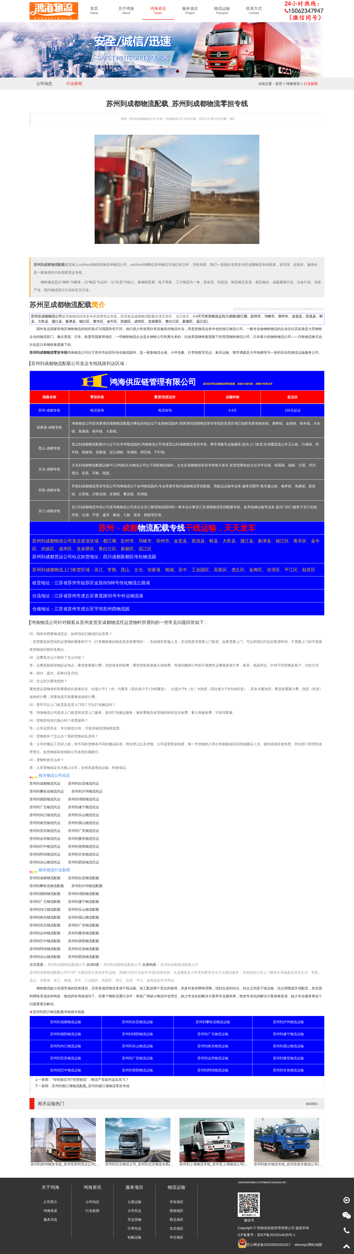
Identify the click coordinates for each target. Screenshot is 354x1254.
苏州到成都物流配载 (45, 878)
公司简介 (50, 1202)
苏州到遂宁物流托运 (83, 807)
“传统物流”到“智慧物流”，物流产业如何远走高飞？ (90, 1079)
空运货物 (134, 1220)
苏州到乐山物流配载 (83, 909)
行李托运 (134, 1228)
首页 (278, 84)
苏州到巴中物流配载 (45, 941)
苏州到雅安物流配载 (83, 933)
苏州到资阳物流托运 (83, 846)
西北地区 (176, 1220)
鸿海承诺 (50, 1211)
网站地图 (315, 1245)
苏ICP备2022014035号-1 (276, 1235)
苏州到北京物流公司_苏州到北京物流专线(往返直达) (145, 1164)
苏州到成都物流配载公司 (67, 965)
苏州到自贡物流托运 (83, 783)
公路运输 (134, 1202)
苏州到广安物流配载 (83, 925)
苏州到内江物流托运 (45, 815)
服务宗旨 (50, 1220)
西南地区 (176, 1211)
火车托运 (134, 1211)
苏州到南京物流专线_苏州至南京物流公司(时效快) (292, 1164)
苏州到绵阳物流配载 (83, 894)
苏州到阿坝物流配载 (45, 949)
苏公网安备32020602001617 (269, 1245)
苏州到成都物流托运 (45, 783)
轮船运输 (134, 1237)
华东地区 (176, 1202)
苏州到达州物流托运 (45, 839)
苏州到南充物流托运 (45, 823)
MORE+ (312, 1104)
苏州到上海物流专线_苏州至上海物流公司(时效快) (217, 1164)
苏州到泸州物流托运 (87, 791)
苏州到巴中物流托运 (45, 846)
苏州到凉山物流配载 (45, 957)
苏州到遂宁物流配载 (83, 902)
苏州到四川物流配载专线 (52, 1012)
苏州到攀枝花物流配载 (47, 886)
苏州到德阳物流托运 (45, 799)
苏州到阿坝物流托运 (45, 854)
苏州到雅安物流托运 (83, 839)
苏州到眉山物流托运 (83, 823)
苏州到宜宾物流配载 (45, 925)
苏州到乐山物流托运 (83, 815)
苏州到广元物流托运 (45, 807)
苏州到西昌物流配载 (83, 957)
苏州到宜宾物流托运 (45, 831)
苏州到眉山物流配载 (83, 917)
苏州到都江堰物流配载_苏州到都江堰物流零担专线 (91, 1086)
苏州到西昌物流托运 (83, 862)
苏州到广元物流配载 (45, 902)
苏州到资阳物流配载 (83, 941)
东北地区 (176, 1228)
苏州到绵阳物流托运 (83, 799)
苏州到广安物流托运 (83, 831)
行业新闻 (74, 83)
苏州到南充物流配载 (45, 917)
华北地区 (176, 1237)
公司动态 (44, 83)
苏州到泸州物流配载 (87, 886)
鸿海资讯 (293, 84)
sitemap (300, 1245)
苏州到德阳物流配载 (45, 894)
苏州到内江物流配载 (45, 909)
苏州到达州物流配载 (45, 933)
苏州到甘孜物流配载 (83, 949)
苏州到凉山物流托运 (45, 862)
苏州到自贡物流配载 (83, 878)
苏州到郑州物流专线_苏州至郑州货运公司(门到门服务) (72, 1164)
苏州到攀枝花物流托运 (47, 791)
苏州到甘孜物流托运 (83, 854)
